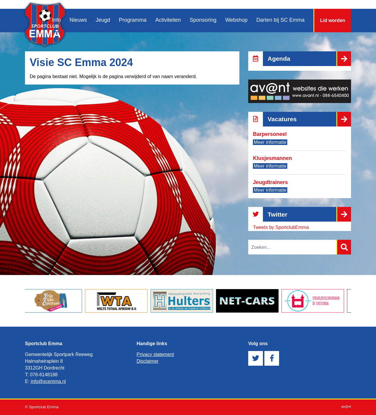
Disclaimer (148, 361)
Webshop (236, 20)
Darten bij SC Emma (280, 20)
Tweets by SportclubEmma (281, 227)
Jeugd (103, 20)
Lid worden (332, 20)
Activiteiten (168, 20)
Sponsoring (203, 20)
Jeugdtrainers (270, 182)
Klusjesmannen (272, 158)
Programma (133, 20)
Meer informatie (270, 142)
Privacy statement (155, 354)
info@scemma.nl (48, 381)
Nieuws (78, 20)
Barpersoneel (270, 134)
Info (56, 20)
